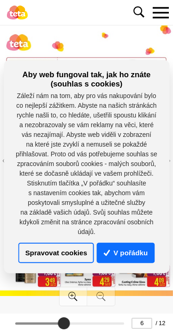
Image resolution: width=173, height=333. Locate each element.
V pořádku (126, 253)
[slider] (64, 323)
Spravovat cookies (56, 253)
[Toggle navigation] (160, 12)
